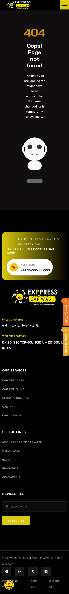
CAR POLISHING (13, 389)
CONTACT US (11, 477)
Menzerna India (54, 584)
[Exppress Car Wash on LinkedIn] (46, 571)
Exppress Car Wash (37, 557)
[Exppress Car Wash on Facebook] (6, 571)
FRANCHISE (10, 468)
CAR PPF (8, 406)
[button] (9, 584)
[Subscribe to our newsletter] (34, 506)
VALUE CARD (11, 451)
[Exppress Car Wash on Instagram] (19, 571)
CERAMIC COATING (15, 398)
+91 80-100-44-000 (35, 270)
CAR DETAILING (13, 380)
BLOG (6, 459)
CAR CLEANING (13, 415)
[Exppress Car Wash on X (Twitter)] (33, 571)
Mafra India (34, 584)
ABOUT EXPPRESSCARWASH (22, 442)
